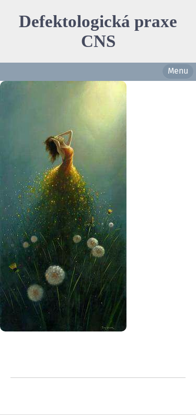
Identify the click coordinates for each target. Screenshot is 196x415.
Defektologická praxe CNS (98, 31)
